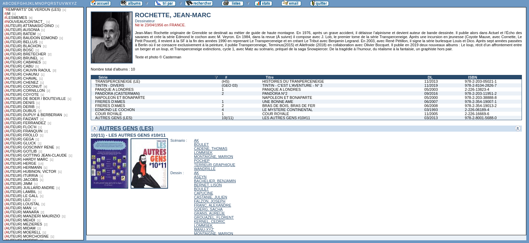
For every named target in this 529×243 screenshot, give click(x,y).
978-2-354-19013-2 (481, 106)
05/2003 (431, 89)
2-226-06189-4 (477, 110)
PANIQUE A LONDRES (114, 89)
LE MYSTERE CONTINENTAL (287, 110)
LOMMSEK (203, 153)
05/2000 (431, 98)
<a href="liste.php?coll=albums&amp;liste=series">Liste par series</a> (43, 120)
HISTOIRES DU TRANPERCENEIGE (293, 81)
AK (196, 140)
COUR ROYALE (108, 114)
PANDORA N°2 (274, 93)
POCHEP (202, 161)
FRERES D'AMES (110, 102)
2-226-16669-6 (477, 114)
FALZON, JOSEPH (209, 201)
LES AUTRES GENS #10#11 (286, 118)
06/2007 (431, 102)
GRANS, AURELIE (209, 213)
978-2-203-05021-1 (481, 81)
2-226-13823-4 (477, 89)
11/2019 (431, 85)
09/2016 (431, 93)
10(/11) (227, 118)
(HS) (225, 81)
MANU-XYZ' (204, 229)
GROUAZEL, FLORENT (214, 217)
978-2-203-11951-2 (481, 93)
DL (430, 77)
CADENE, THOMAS (210, 148)
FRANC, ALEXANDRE (212, 205)
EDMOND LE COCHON (115, 110)
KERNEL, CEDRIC (209, 221)
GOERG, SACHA (208, 209)
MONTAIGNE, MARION (213, 157)
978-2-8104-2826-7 (481, 85)
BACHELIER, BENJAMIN (215, 181)
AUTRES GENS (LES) (113, 118)
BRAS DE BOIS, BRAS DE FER (288, 106)
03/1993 (431, 110)
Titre (270, 77)
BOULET (201, 144)
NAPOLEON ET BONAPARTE (120, 98)
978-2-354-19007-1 (481, 102)
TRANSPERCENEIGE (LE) (117, 81)
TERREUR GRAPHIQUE (214, 165)
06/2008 (431, 106)
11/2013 (431, 81)
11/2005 (431, 114)
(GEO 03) (230, 85)
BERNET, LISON (208, 185)
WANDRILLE (205, 169)
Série (103, 77)
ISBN (472, 77)
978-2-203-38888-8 (481, 98)
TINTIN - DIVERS (109, 85)
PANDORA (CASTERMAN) (117, 93)
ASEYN (200, 177)
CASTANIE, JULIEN (210, 197)
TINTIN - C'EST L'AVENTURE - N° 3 (292, 85)
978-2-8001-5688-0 (481, 118)
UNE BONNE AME (277, 102)
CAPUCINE (203, 193)
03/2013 (431, 118)
